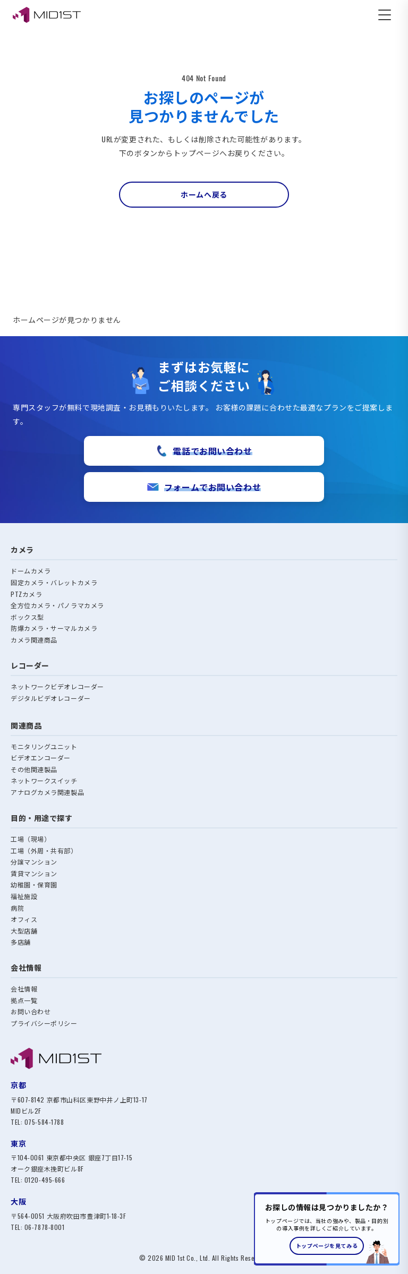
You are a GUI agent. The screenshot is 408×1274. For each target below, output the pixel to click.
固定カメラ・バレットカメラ (54, 582)
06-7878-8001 (44, 1227)
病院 (17, 907)
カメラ (22, 549)
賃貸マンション (34, 873)
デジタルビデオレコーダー (51, 698)
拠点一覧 (24, 1000)
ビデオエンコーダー (41, 757)
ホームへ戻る (204, 194)
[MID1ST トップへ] (204, 1058)
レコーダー (30, 665)
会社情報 (24, 988)
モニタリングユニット (44, 746)
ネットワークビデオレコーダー (57, 686)
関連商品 (26, 725)
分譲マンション (34, 861)
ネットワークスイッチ (44, 780)
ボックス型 (27, 616)
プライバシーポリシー (44, 1023)
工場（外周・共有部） (44, 850)
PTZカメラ (26, 593)
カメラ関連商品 (34, 639)
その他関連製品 (34, 769)
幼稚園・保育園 (34, 884)
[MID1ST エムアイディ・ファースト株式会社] (47, 15)
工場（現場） (30, 838)
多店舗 (21, 941)
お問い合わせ (30, 1011)
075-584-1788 (44, 1121)
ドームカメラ (30, 570)
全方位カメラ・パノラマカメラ (57, 605)
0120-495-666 (44, 1179)
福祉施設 (24, 896)
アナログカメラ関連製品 (47, 792)
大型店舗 (24, 930)
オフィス (24, 919)
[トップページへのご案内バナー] (327, 1229)
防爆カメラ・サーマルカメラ (54, 627)
